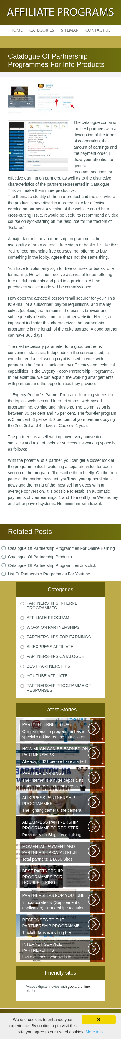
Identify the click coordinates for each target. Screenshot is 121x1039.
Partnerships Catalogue (55, 656)
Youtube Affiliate (47, 675)
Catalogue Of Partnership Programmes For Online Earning (61, 548)
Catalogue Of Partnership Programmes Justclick (52, 565)
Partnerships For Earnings (59, 637)
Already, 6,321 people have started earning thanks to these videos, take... (55, 755)
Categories (41, 30)
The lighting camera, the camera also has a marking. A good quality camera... (55, 804)
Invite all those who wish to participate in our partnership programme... (55, 951)
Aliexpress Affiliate (50, 646)
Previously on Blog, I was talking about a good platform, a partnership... (55, 828)
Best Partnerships (48, 666)
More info (94, 1032)
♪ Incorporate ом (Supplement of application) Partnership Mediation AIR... (55, 902)
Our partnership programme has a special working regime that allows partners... (55, 731)
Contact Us (98, 30)
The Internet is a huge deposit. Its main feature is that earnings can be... (55, 780)
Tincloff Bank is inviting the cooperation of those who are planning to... (55, 926)
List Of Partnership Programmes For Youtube (49, 574)
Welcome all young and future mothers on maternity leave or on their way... (55, 877)
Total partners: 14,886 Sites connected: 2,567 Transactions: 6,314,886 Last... (55, 853)
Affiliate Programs (60, 13)
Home (16, 30)
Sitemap (70, 30)
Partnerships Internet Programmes (53, 605)
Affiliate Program (48, 617)
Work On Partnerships (53, 627)
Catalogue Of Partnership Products (40, 557)
